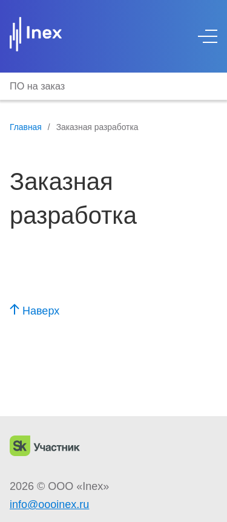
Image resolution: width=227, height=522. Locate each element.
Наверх (34, 311)
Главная (26, 127)
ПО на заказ (37, 85)
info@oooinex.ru (49, 504)
